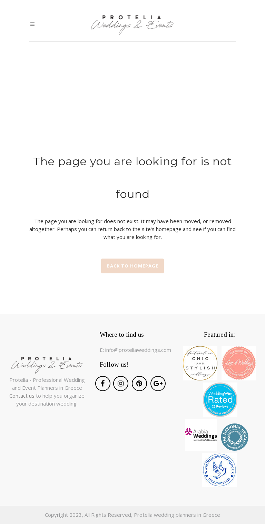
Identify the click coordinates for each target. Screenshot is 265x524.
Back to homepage (132, 266)
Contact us (22, 395)
